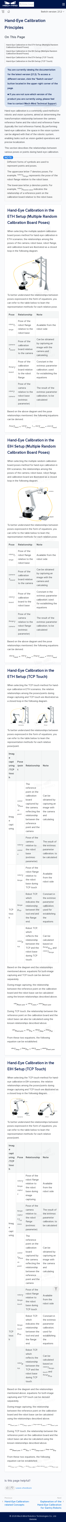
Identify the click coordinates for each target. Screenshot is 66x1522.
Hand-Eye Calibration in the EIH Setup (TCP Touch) (29, 61)
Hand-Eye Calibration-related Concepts (17, 1503)
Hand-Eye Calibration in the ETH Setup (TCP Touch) (29, 57)
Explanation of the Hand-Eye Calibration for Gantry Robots (49, 1505)
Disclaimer (33, 1519)
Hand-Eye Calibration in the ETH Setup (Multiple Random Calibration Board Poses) (32, 46)
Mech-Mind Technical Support (40, 103)
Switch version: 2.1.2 (51, 11)
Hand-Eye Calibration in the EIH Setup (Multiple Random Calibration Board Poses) (31, 52)
